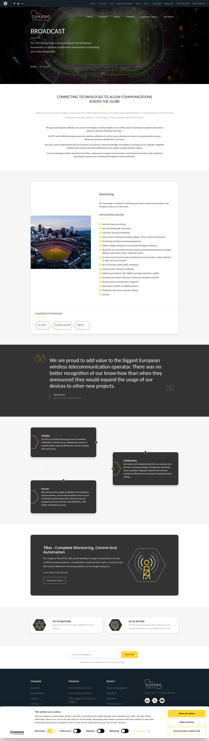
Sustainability (157, 4)
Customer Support (148, 16)
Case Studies (103, 4)
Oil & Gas (111, 704)
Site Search (169, 16)
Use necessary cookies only (186, 734)
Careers (93, 4)
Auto (22, 3)
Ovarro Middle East (198, 4)
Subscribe (129, 661)
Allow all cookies (187, 716)
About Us (147, 4)
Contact (137, 4)
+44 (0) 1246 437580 (182, 4)
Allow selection (186, 725)
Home (90, 16)
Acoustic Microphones (80, 699)
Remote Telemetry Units (81, 694)
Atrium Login (168, 4)
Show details (140, 734)
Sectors (117, 16)
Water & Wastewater (116, 694)
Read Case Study (54, 587)
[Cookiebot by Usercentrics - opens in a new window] (17, 736)
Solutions (103, 16)
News (112, 4)
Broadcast (111, 699)
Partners (130, 16)
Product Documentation (124, 4)
